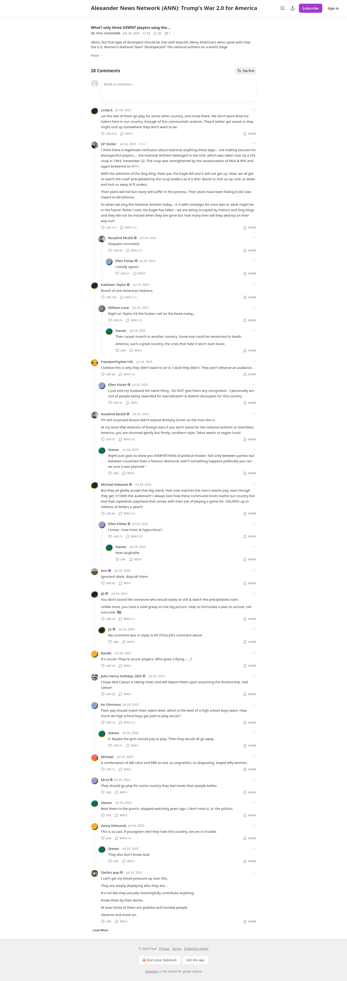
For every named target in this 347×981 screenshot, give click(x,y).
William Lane (118, 307)
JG (102, 593)
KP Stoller (109, 144)
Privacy (164, 948)
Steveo (121, 330)
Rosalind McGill (120, 237)
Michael (107, 756)
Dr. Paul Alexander (106, 33)
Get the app (195, 960)
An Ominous (111, 704)
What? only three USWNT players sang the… (130, 27)
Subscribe (311, 8)
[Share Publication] (292, 8)
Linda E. (107, 110)
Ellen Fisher (125, 260)
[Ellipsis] (254, 109)
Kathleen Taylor (113, 284)
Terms (176, 948)
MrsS (105, 779)
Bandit (106, 653)
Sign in (333, 8)
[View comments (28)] (157, 33)
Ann (104, 570)
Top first (245, 71)
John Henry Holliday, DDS (121, 676)
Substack (151, 971)
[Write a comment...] (178, 91)
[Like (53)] (146, 33)
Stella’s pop (110, 872)
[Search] (282, 8)
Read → (97, 55)
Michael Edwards (114, 484)
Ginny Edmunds (114, 825)
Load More (100, 930)
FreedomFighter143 (117, 361)
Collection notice (196, 948)
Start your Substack (159, 960)
